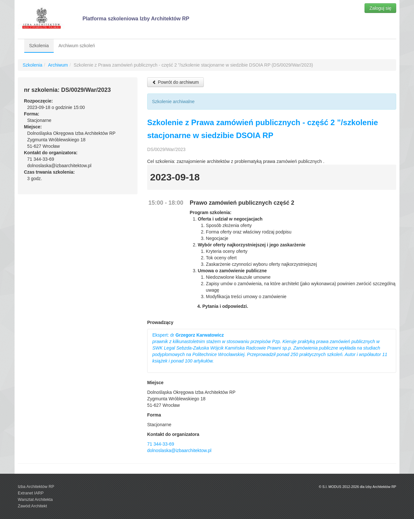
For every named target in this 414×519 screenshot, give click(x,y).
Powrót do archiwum (175, 82)
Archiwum (58, 65)
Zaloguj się (380, 8)
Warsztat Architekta (35, 499)
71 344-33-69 (160, 444)
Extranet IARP (31, 493)
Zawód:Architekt (32, 506)
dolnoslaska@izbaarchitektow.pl (179, 450)
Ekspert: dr (269, 347)
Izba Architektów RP (36, 486)
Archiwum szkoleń (77, 45)
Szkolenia (39, 45)
